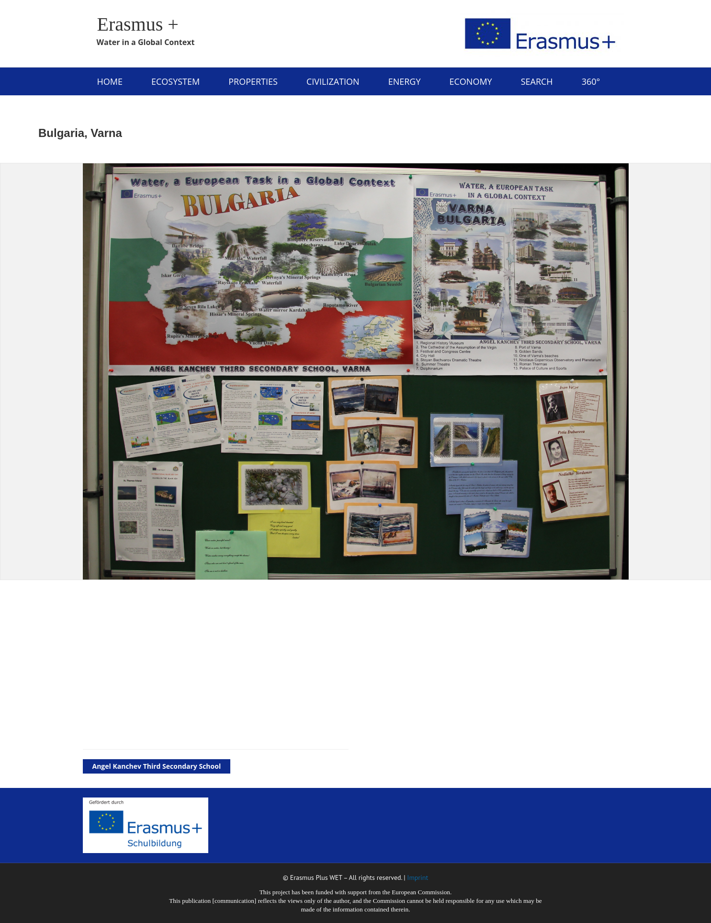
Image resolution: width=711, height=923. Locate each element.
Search (537, 81)
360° (591, 81)
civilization (333, 81)
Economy (470, 81)
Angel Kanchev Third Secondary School (156, 766)
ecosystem (175, 81)
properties (253, 81)
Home (110, 81)
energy (404, 81)
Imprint (417, 877)
